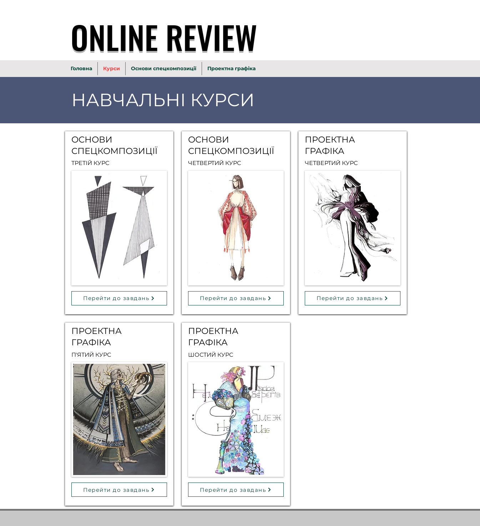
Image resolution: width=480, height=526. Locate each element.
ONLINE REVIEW (164, 37)
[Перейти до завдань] (119, 298)
